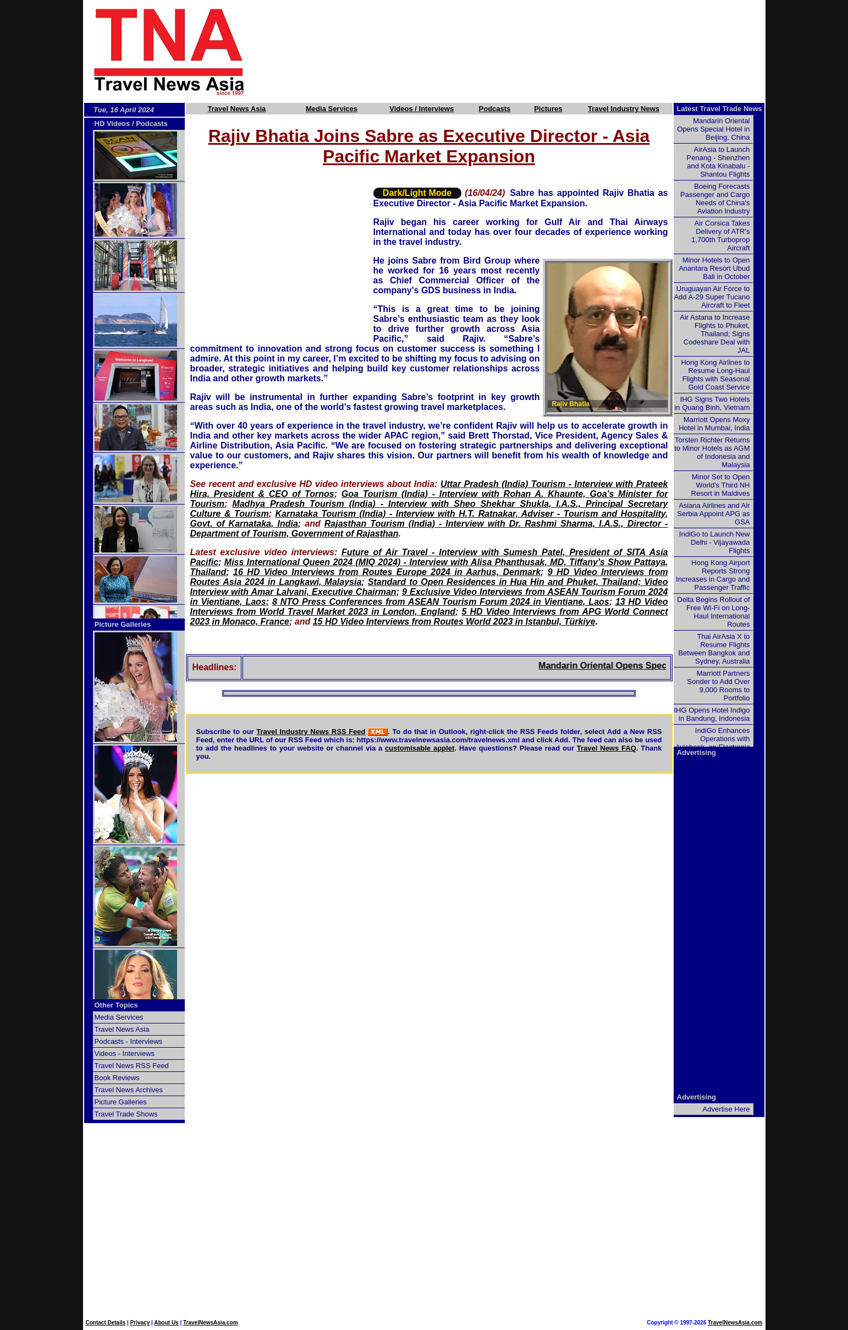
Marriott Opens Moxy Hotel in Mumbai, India (714, 423)
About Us (166, 1323)
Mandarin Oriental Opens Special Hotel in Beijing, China (713, 129)
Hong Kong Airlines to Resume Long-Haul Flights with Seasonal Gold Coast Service (715, 374)
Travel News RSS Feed (132, 1065)
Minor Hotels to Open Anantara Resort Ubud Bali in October (714, 268)
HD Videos (112, 123)
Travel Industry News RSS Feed (310, 731)
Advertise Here (726, 1109)
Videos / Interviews (421, 109)
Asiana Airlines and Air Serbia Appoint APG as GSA (713, 513)
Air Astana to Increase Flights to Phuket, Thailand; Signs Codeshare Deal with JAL (715, 333)
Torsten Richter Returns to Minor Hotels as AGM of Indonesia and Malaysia (712, 452)
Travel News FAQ (606, 748)
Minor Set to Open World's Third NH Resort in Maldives (720, 485)
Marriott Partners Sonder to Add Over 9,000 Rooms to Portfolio (718, 685)
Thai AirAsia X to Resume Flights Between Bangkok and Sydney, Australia (714, 648)
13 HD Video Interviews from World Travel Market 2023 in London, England (429, 606)
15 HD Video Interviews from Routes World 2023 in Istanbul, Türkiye (454, 621)
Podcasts (495, 109)
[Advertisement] (524, 51)
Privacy (140, 1323)
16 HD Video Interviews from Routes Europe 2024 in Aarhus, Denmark (387, 572)
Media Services (331, 109)
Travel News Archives (129, 1090)
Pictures (548, 109)
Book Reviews (117, 1078)
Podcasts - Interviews (129, 1041)
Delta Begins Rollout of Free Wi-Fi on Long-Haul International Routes (713, 611)
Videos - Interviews (125, 1053)
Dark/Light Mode (417, 193)
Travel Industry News (623, 109)
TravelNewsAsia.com (210, 1323)
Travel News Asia (237, 109)
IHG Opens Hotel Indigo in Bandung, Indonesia (712, 714)
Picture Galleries (123, 624)
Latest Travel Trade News (719, 109)
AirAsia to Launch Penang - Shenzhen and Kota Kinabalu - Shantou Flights (718, 161)
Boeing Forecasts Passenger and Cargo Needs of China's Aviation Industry (715, 198)
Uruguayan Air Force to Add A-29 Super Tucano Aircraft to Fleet (712, 296)
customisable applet (419, 748)
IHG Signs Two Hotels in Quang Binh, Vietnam (712, 403)
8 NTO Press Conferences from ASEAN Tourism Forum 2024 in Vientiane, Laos (440, 601)
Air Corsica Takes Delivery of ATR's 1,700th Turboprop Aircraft (720, 235)
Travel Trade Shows (126, 1114)
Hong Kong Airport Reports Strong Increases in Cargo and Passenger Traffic (713, 575)
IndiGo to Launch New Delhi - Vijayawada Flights (714, 542)
